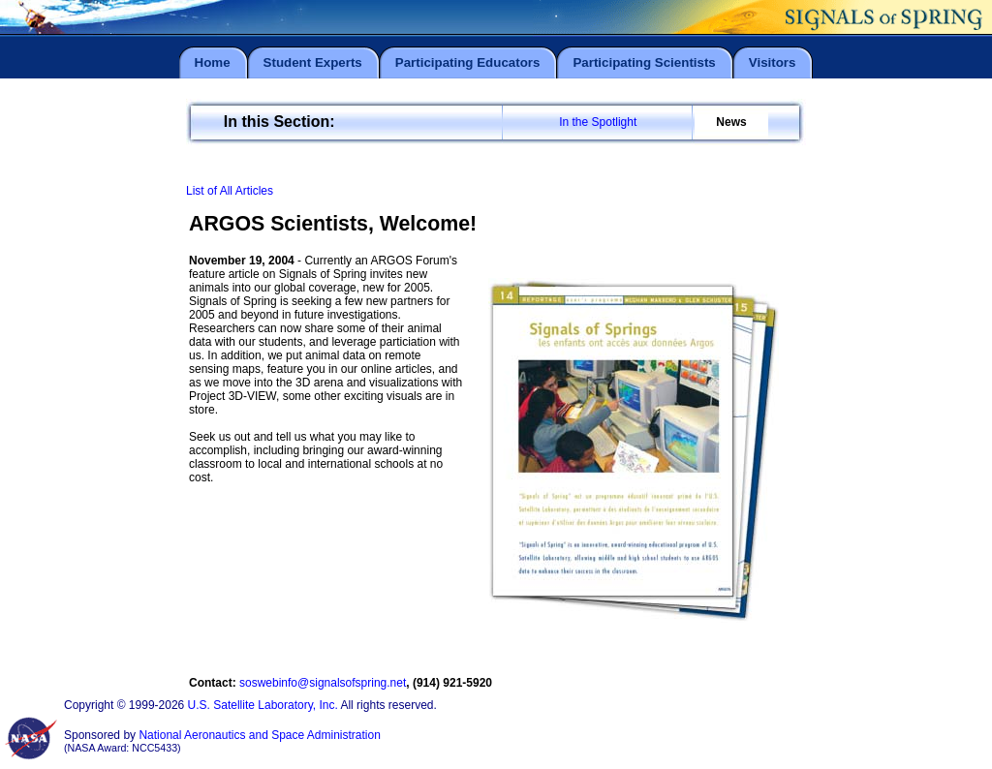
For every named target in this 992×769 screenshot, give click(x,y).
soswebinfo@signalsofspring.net (322, 683)
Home (213, 62)
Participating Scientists (644, 62)
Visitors (772, 62)
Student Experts (313, 62)
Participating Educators (468, 62)
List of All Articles (229, 191)
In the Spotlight (597, 122)
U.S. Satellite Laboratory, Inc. (263, 705)
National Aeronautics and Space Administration (260, 735)
